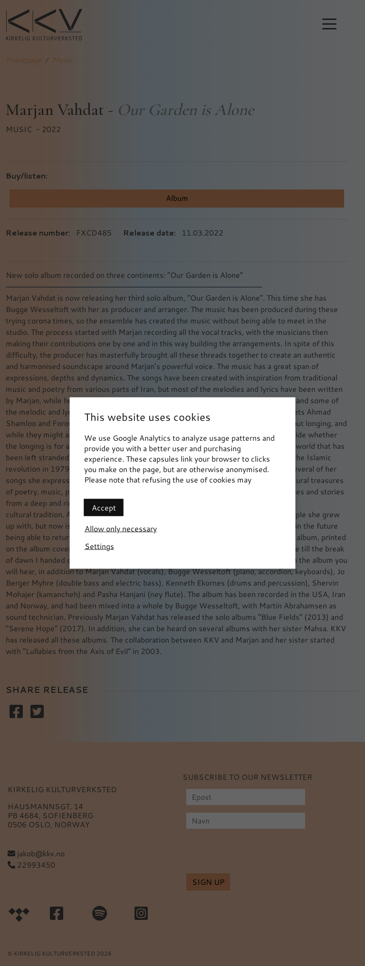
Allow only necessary (121, 528)
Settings (99, 546)
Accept (104, 507)
